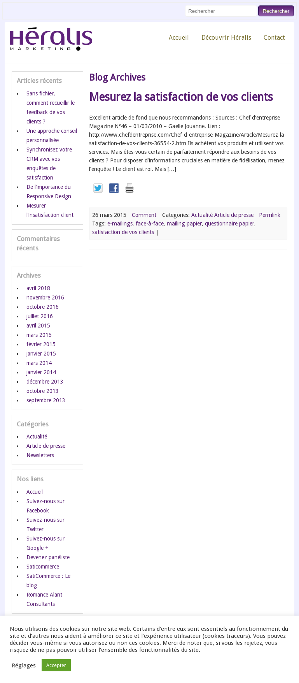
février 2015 (41, 344)
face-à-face (150, 223)
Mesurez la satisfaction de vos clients (181, 97)
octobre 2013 (42, 391)
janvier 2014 (41, 372)
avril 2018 (38, 288)
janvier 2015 (41, 353)
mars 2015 (39, 335)
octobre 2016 (42, 307)
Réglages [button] (24, 665)
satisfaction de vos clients (123, 232)
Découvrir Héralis (226, 37)
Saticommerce (42, 566)
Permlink (269, 215)
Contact (274, 37)
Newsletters (40, 455)
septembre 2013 (45, 400)
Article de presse (234, 215)
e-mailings (120, 223)
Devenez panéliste (48, 557)
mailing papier (184, 223)
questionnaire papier (229, 223)
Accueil (179, 37)
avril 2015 (38, 325)
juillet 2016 (39, 316)
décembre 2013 (44, 381)
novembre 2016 (45, 297)
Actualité (202, 215)
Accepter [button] (56, 665)
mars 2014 (39, 363)
